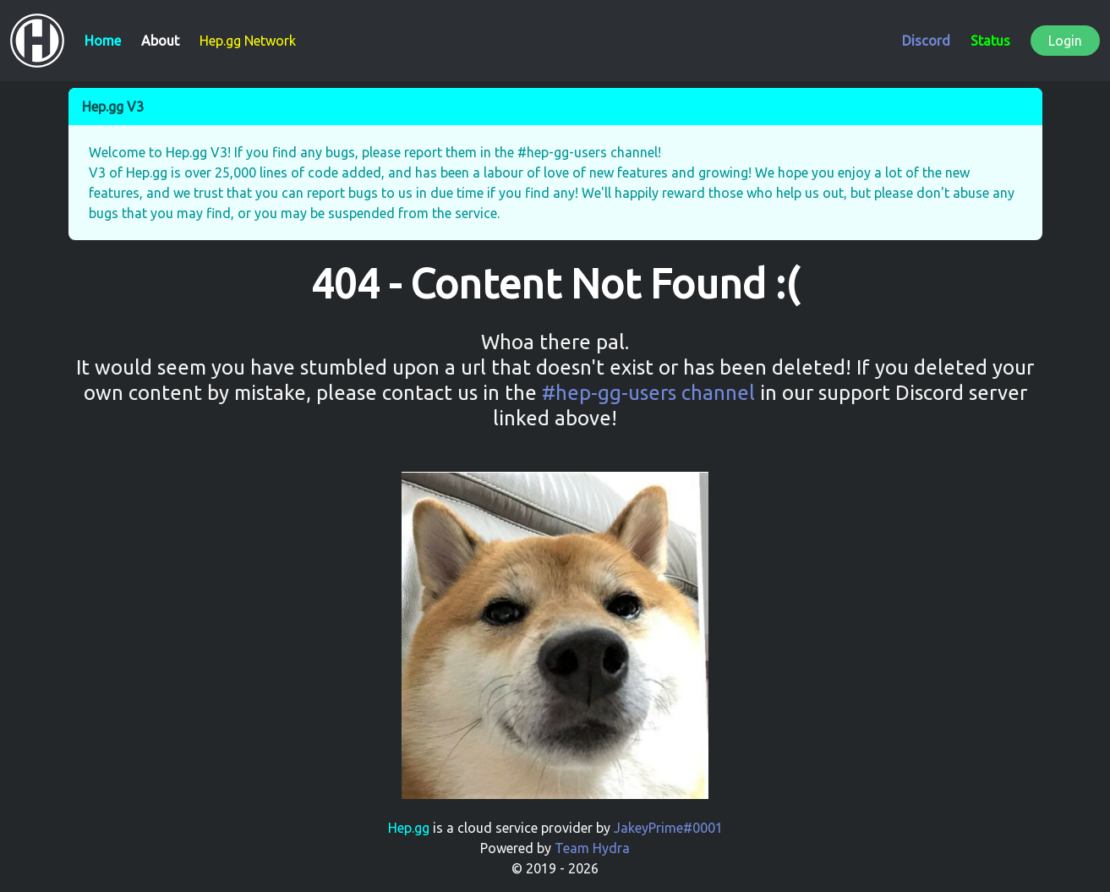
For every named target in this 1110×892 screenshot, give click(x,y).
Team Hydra (592, 848)
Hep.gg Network (248, 40)
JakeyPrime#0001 (668, 827)
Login (1065, 40)
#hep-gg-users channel (648, 392)
